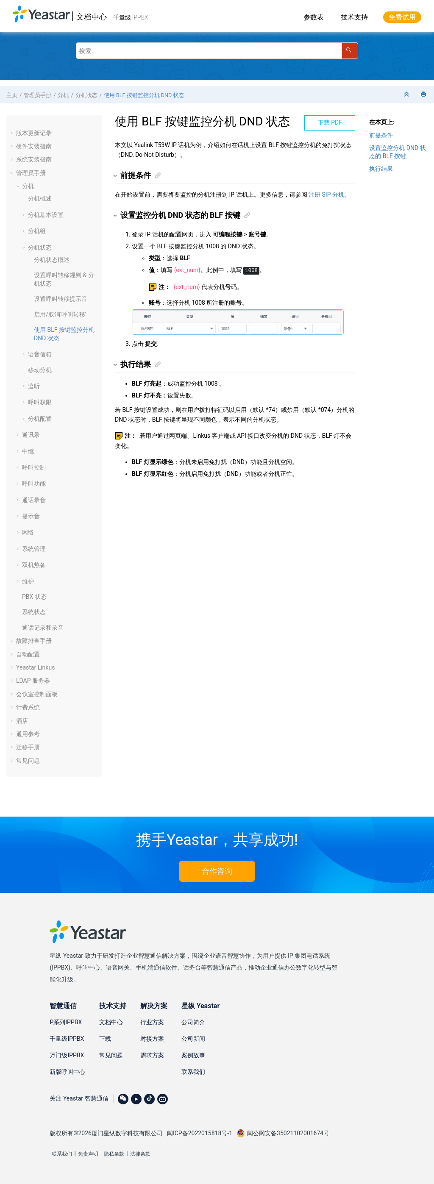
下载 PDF (330, 122)
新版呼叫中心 (67, 1071)
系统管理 (34, 548)
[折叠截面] (407, 94)
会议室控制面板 (37, 694)
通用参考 (28, 734)
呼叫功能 (34, 483)
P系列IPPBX (66, 1022)
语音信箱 (40, 354)
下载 (105, 1038)
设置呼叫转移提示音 (60, 298)
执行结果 (381, 168)
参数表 (313, 17)
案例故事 (193, 1055)
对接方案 (152, 1038)
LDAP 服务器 (33, 680)
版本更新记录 (34, 133)
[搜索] (350, 50)
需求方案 (152, 1055)
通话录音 (34, 500)
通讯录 (31, 434)
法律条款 (140, 1154)
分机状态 (86, 95)
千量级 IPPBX (130, 17)
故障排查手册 (34, 640)
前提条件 (381, 135)
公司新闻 (193, 1038)
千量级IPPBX (67, 1038)
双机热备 (34, 564)
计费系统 (28, 707)
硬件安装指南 (34, 146)
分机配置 (40, 418)
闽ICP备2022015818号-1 (199, 1133)
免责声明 (88, 1154)
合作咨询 (217, 871)
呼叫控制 (34, 467)
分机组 (37, 231)
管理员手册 (37, 95)
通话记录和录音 (43, 627)
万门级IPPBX (67, 1055)
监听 (34, 386)
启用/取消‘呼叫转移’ (60, 314)
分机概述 (40, 198)
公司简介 (193, 1022)
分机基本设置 (46, 214)
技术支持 (354, 17)
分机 (63, 95)
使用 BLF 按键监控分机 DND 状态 (144, 95)
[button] (12, 133)
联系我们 (193, 1071)
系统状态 (34, 612)
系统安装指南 (34, 159)
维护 (28, 581)
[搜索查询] (217, 50)
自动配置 (28, 654)
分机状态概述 (52, 259)
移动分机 (40, 370)
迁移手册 (28, 747)
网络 (28, 532)
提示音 (31, 516)
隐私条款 (114, 1154)
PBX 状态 (34, 596)
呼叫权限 (40, 402)
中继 (28, 451)
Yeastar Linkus (35, 667)
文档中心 (91, 16)
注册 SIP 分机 (326, 194)
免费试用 (402, 17)
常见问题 (28, 760)
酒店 (22, 720)
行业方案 (152, 1022)
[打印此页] (424, 94)
